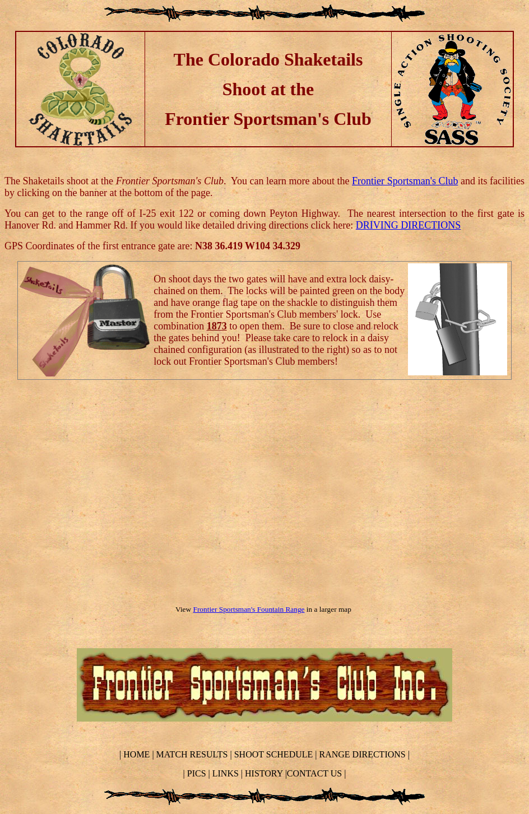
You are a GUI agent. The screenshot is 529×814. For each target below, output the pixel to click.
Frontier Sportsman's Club (405, 181)
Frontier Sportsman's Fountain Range (249, 609)
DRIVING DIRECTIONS (408, 225)
